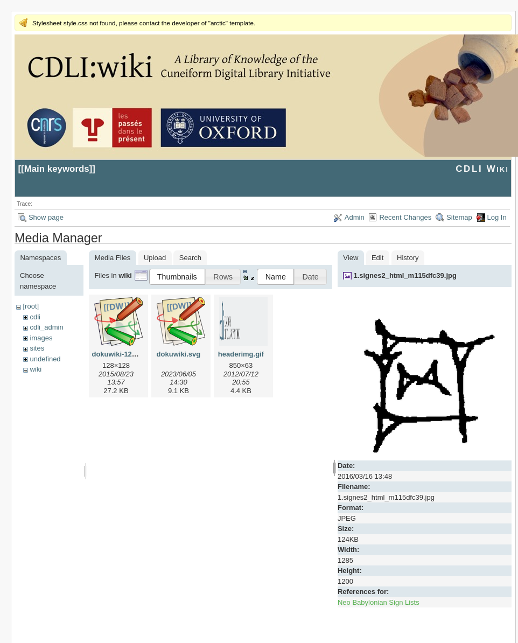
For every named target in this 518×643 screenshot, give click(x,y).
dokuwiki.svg (179, 354)
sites (37, 348)
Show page (46, 217)
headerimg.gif (241, 354)
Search (190, 258)
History (407, 258)
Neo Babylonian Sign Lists (378, 602)
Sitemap (459, 217)
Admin (355, 217)
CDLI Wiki (482, 169)
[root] (31, 306)
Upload (155, 258)
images (41, 338)
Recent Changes (405, 217)
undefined (45, 359)
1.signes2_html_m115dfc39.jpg (404, 275)
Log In (497, 217)
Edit (377, 258)
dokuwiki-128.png (121, 354)
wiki (35, 369)
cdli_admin (46, 327)
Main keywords (56, 169)
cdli (35, 317)
